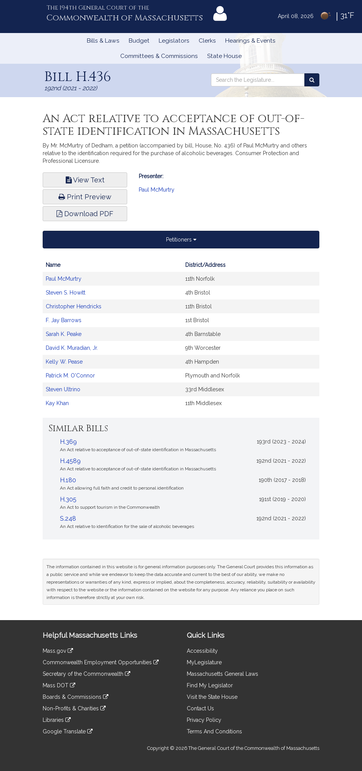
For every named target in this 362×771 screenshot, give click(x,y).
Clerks (207, 40)
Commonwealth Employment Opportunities (101, 662)
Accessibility (202, 651)
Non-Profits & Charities (74, 708)
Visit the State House (212, 697)
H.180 (68, 480)
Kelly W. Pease (64, 362)
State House (224, 56)
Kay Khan (57, 403)
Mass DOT (59, 685)
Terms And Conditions (214, 731)
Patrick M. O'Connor (70, 375)
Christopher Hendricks (73, 306)
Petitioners (181, 240)
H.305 (68, 499)
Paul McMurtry (156, 190)
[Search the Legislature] (311, 79)
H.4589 (70, 461)
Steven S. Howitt (65, 293)
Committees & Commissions (159, 56)
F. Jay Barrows (63, 320)
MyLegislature (204, 662)
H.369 (68, 441)
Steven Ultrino (63, 389)
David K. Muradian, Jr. (72, 348)
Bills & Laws (103, 40)
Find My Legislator (210, 685)
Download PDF (84, 214)
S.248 (68, 518)
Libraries (57, 720)
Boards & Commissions (75, 697)
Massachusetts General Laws (222, 674)
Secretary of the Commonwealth (86, 674)
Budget (139, 40)
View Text (85, 180)
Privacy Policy (204, 720)
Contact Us (200, 708)
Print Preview (84, 197)
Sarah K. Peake (63, 334)
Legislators (174, 40)
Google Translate (68, 731)
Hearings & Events (250, 40)
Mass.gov (58, 651)
